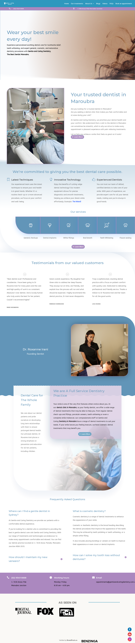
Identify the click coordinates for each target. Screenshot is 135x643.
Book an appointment (124, 4)
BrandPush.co (72, 640)
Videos (104, 4)
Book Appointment (17, 59)
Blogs (98, 4)
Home (66, 4)
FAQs (111, 4)
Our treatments (77, 4)
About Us (88, 4)
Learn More (78, 140)
